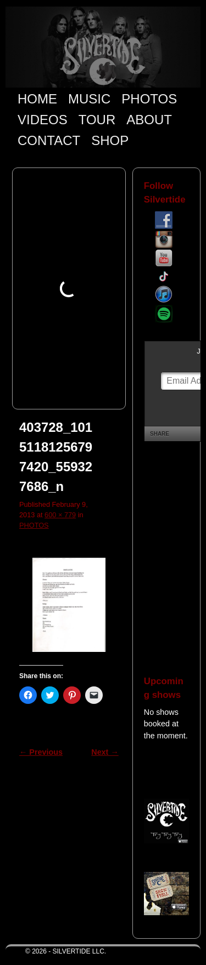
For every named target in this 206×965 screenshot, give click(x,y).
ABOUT (149, 119)
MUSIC (89, 98)
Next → (104, 752)
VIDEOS (43, 119)
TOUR (97, 119)
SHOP (110, 140)
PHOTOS (149, 98)
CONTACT (49, 140)
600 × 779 (60, 515)
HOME (37, 98)
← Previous (41, 752)
